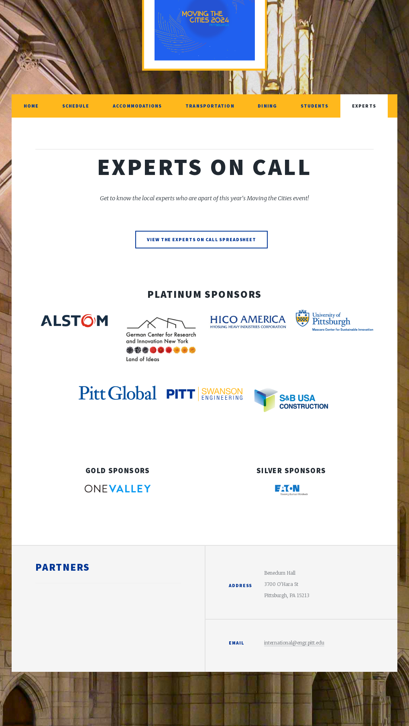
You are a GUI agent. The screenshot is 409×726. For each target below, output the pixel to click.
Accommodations (137, 106)
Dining (267, 106)
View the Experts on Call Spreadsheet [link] (201, 239)
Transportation (209, 106)
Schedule (76, 106)
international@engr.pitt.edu (294, 643)
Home (31, 106)
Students (315, 106)
